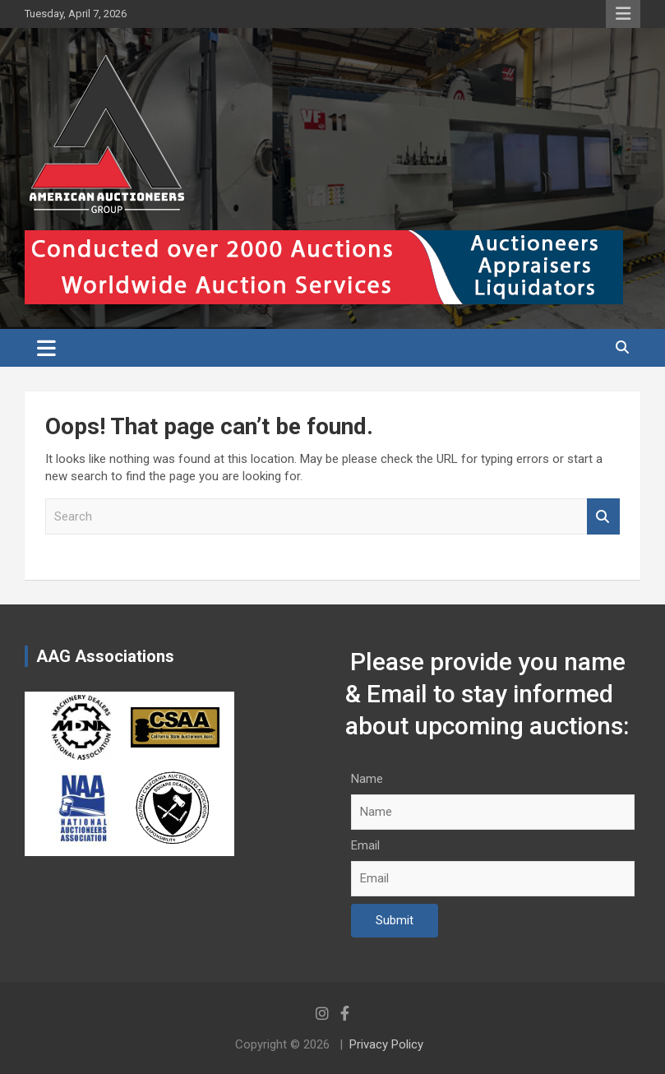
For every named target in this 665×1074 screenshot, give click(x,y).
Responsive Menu (623, 14)
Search (603, 516)
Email (365, 845)
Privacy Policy (386, 1044)
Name (367, 778)
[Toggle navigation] (46, 348)
